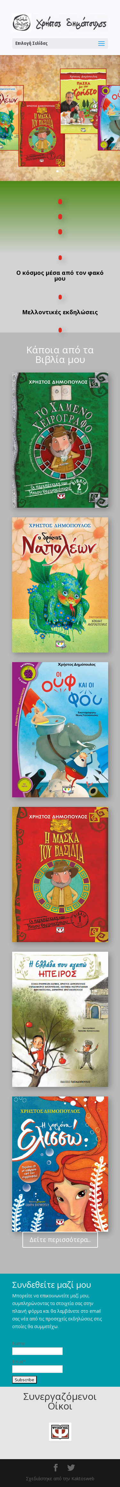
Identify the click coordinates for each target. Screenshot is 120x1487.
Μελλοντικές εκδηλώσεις (60, 312)
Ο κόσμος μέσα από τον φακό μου (60, 275)
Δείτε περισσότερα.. (60, 1239)
